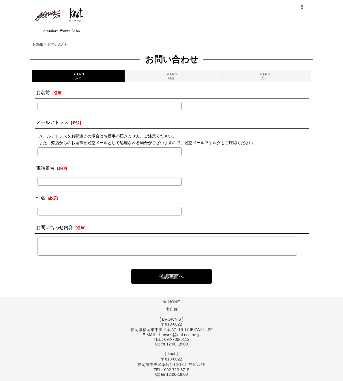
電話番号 (45, 167)
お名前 (43, 92)
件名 (40, 197)
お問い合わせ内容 (54, 227)
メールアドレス (52, 122)
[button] (302, 7)
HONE (171, 302)
